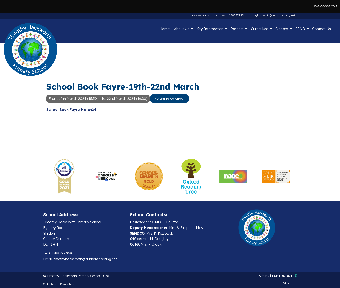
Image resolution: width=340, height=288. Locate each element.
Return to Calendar (169, 99)
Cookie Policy (50, 284)
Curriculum (259, 29)
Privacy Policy (68, 284)
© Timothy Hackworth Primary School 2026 (78, 276)
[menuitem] (164, 29)
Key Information (209, 29)
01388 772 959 (236, 15)
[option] (64, 176)
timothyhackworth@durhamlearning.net (271, 15)
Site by (263, 276)
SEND (300, 29)
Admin (286, 283)
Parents (237, 29)
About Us (181, 29)
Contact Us (321, 29)
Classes (281, 29)
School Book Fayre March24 (71, 109)
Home (164, 29)
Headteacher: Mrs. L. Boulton (208, 15)
